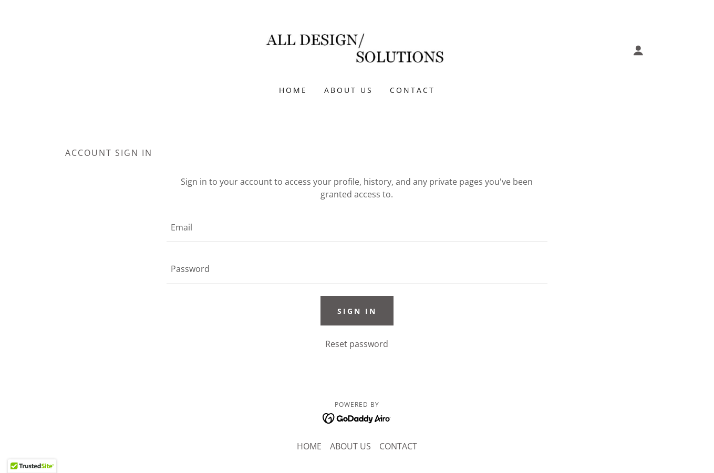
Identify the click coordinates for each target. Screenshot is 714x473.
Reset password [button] (356, 344)
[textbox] (357, 227)
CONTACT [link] (412, 90)
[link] (357, 49)
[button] (638, 50)
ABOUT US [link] (348, 90)
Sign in (357, 311)
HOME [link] (293, 90)
